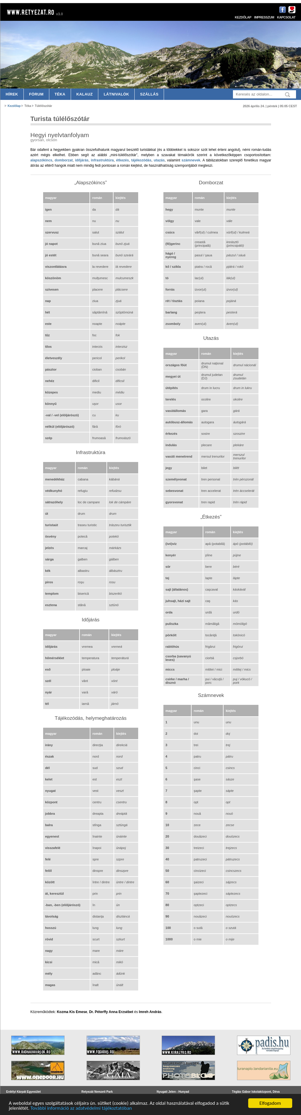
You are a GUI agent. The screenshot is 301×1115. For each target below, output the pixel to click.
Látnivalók (116, 94)
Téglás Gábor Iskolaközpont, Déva (256, 1091)
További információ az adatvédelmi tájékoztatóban (81, 1108)
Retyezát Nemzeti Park (97, 1091)
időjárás (82, 160)
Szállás (149, 94)
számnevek (191, 160)
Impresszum (264, 17)
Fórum (36, 94)
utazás (159, 160)
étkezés (122, 160)
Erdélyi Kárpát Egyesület (23, 1091)
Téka (60, 94)
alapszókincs (42, 160)
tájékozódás (141, 160)
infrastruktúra (102, 160)
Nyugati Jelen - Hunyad (173, 1091)
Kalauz (84, 94)
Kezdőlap (243, 17)
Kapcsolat (286, 17)
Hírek (12, 94)
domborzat (63, 160)
